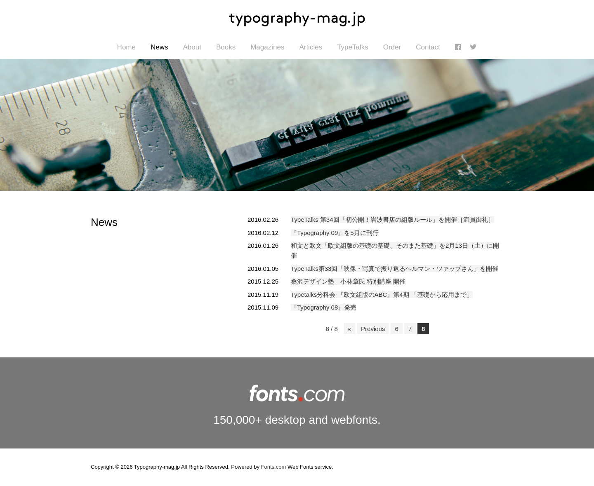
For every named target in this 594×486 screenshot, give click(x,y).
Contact (428, 47)
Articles (310, 47)
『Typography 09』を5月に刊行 (335, 232)
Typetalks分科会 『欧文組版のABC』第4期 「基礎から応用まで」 (382, 294)
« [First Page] (349, 328)
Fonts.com (273, 467)
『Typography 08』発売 (323, 307)
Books (226, 47)
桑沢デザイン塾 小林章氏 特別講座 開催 (348, 281)
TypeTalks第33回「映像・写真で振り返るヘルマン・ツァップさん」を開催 (394, 268)
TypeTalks (352, 47)
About (192, 47)
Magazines (267, 47)
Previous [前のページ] (373, 328)
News (159, 47)
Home (126, 47)
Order (392, 47)
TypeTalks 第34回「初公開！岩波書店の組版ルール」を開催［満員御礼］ (392, 219)
